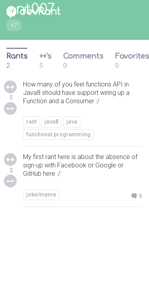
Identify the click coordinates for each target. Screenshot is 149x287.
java (71, 121)
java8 (51, 121)
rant (31, 121)
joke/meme (41, 194)
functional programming (58, 134)
